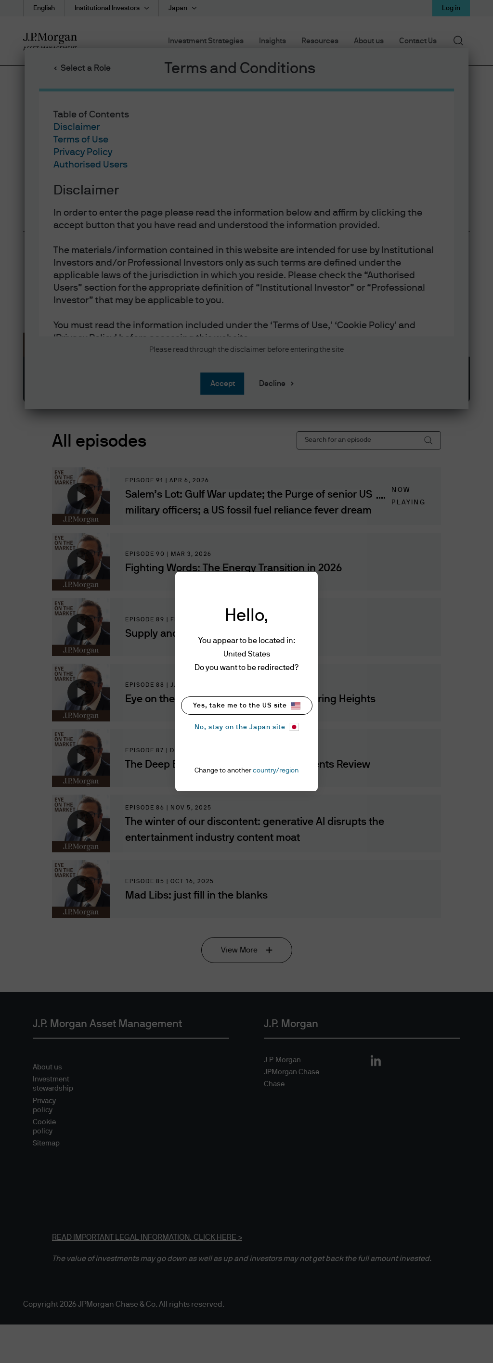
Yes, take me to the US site (246, 705)
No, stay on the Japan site (247, 727)
